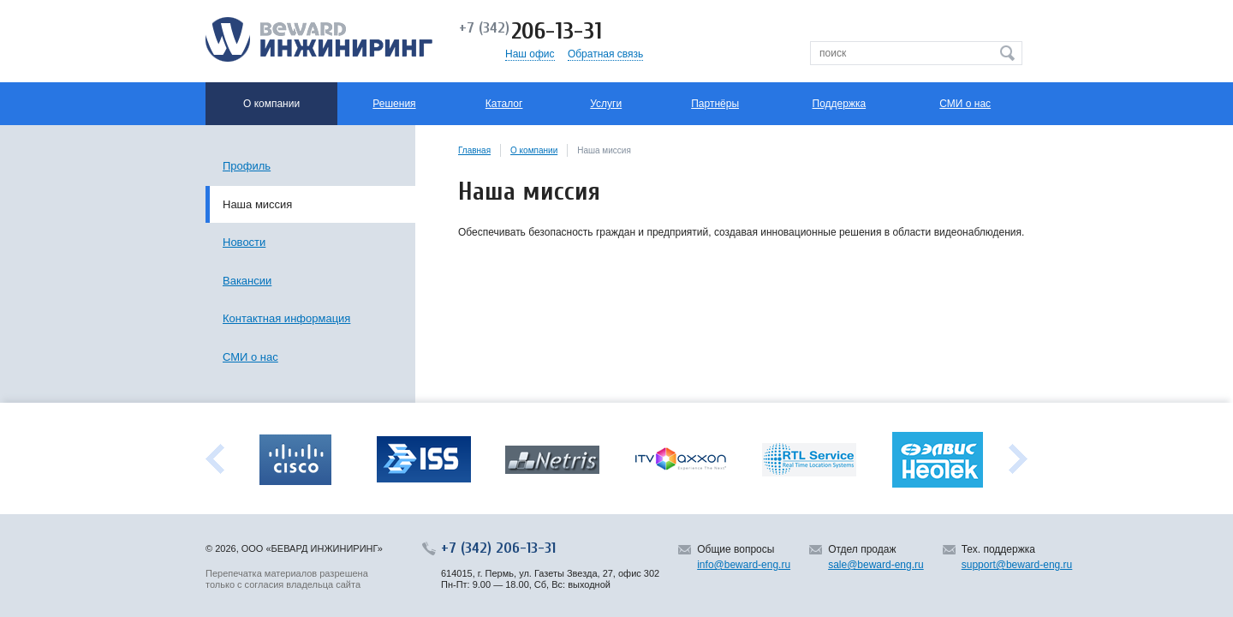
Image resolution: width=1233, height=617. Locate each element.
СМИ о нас (965, 104)
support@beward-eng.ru (1017, 565)
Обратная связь (605, 54)
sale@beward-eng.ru (876, 565)
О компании (533, 150)
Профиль (247, 165)
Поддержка (840, 104)
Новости (244, 242)
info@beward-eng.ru (743, 565)
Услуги (606, 104)
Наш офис (530, 54)
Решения (393, 104)
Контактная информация (286, 318)
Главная (474, 150)
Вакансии (247, 280)
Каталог (504, 104)
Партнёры (715, 104)
